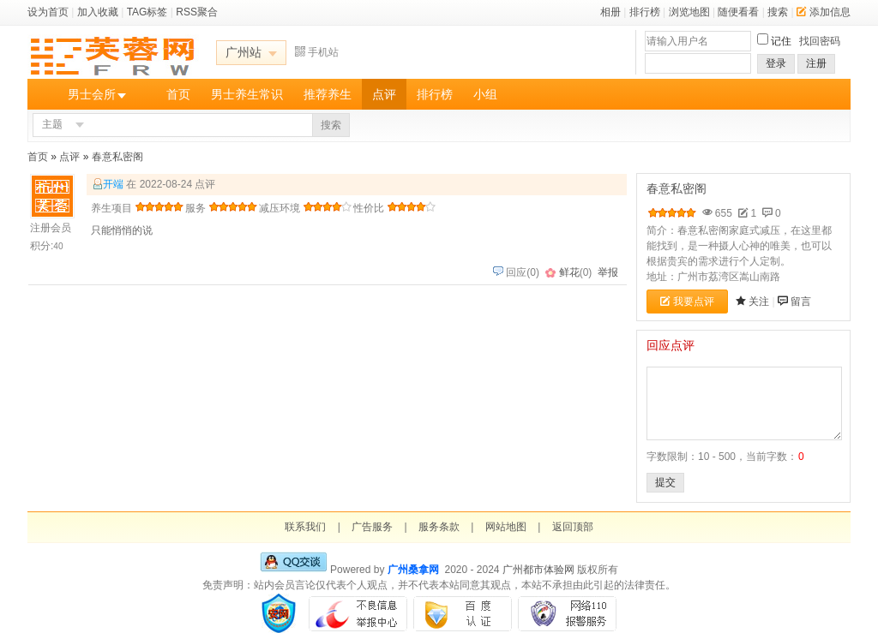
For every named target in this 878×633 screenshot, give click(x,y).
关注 (759, 302)
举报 (608, 272)
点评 (384, 94)
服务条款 (439, 527)
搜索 (777, 12)
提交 (665, 482)
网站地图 (505, 527)
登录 (776, 63)
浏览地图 (689, 12)
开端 (113, 184)
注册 (816, 63)
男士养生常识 (247, 94)
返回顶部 (572, 527)
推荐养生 (328, 94)
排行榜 (644, 12)
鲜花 (569, 272)
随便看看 (738, 12)
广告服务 (372, 527)
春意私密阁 (117, 157)
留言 (801, 302)
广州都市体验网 (538, 570)
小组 (485, 94)
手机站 (317, 52)
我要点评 (687, 302)
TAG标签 (147, 12)
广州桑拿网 (413, 570)
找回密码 (819, 41)
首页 (178, 94)
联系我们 (305, 527)
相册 (610, 12)
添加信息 (824, 12)
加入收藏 (97, 12)
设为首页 (48, 12)
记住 (781, 41)
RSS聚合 (197, 12)
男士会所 (92, 94)
